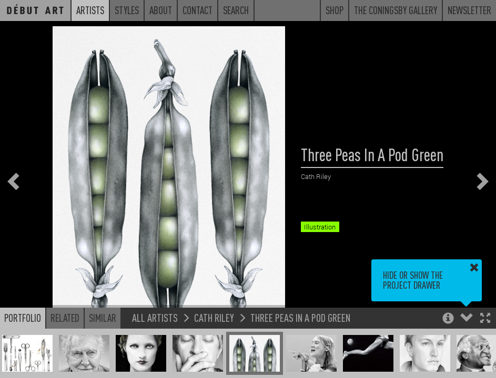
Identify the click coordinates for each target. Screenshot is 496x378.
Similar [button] (102, 317)
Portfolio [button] (22, 317)
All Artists (155, 317)
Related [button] (64, 317)
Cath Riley (214, 317)
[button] (485, 319)
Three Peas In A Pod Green (300, 317)
